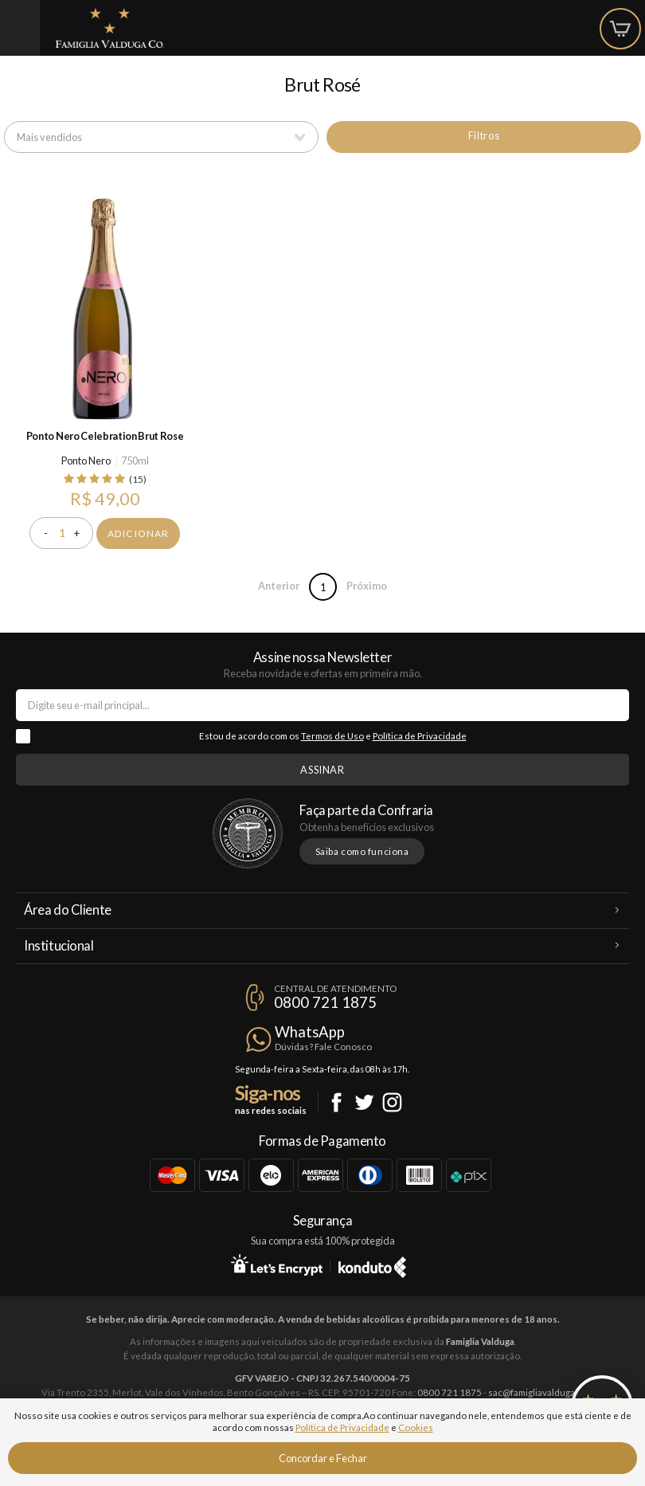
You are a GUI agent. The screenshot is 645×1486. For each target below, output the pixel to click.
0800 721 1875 (325, 1002)
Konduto (372, 1264)
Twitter (364, 1102)
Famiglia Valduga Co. (110, 28)
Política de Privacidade (420, 736)
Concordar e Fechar (323, 1458)
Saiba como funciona (362, 851)
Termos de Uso (332, 736)
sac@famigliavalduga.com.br (546, 1392)
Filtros (483, 135)
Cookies (415, 1427)
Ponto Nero (86, 460)
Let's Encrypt (276, 1264)
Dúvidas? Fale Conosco (323, 1046)
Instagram (392, 1102)
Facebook (336, 1102)
